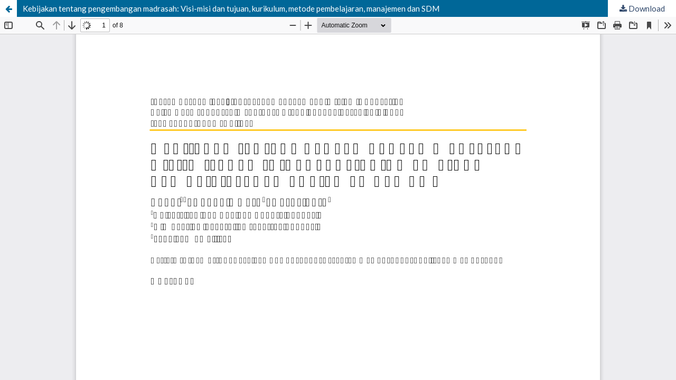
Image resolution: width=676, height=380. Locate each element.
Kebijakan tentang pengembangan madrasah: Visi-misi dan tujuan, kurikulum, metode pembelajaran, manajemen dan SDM (231, 8)
